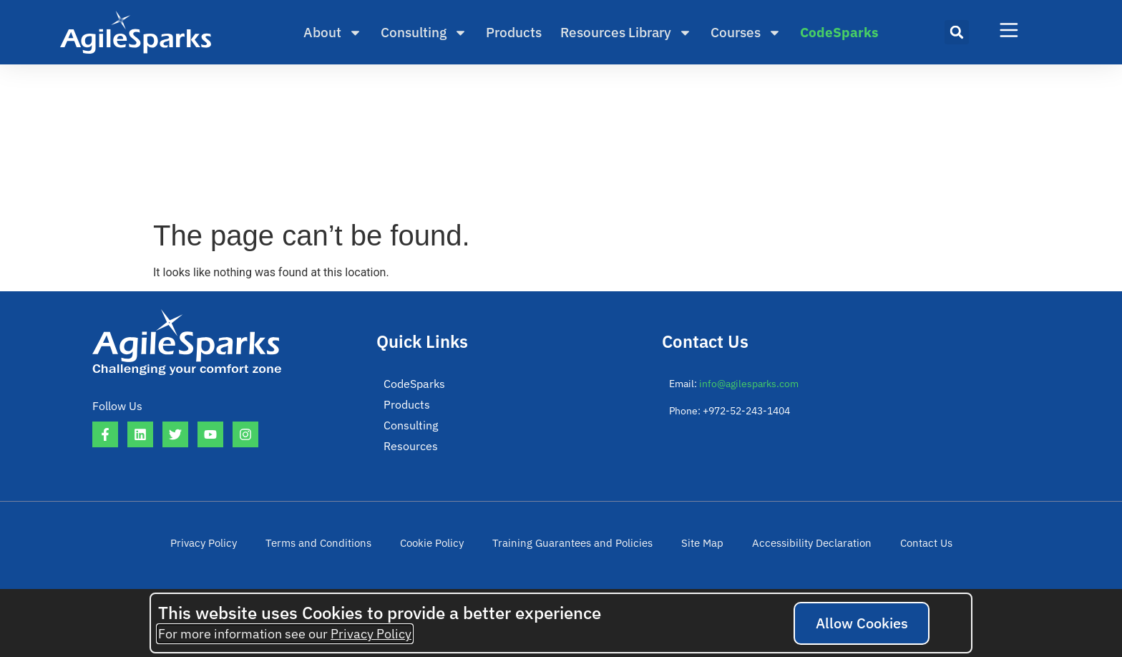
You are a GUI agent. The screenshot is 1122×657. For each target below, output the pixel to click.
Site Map (693, 546)
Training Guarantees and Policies (572, 546)
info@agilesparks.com (749, 383)
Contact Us (906, 546)
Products (514, 32)
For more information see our (284, 634)
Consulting (424, 33)
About (332, 33)
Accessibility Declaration (797, 546)
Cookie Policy (439, 546)
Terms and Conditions (332, 546)
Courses (746, 33)
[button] (957, 32)
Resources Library (626, 33)
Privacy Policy (223, 546)
